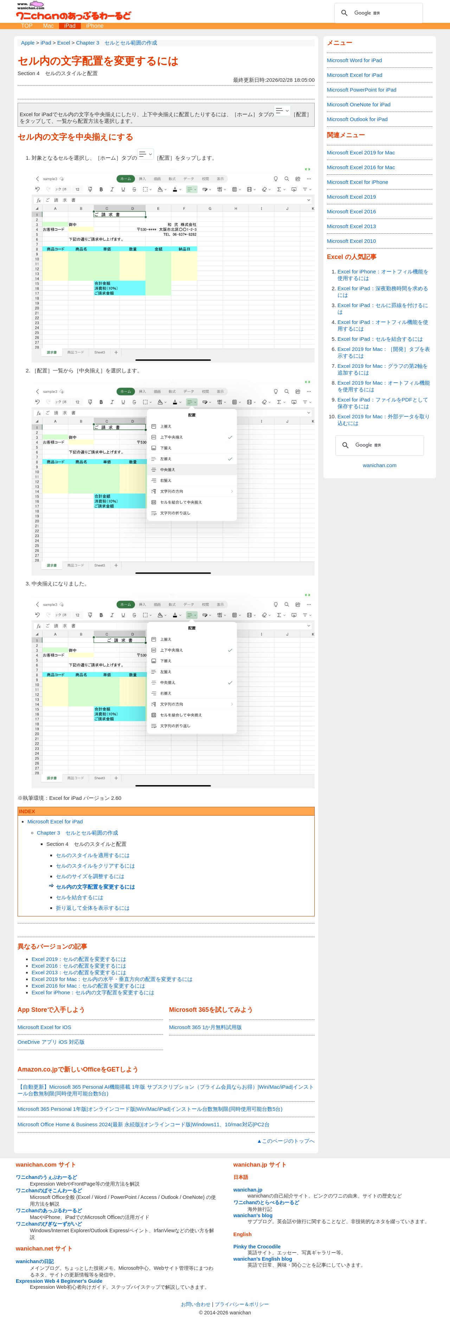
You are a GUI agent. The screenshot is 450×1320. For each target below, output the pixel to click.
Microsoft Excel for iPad (55, 821)
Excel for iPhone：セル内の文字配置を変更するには (93, 992)
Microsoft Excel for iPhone (357, 182)
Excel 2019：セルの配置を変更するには (79, 959)
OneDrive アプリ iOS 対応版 (51, 1042)
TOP (27, 26)
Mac (48, 26)
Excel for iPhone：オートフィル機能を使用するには (383, 274)
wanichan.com (380, 465)
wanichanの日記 (35, 1261)
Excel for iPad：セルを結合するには (380, 339)
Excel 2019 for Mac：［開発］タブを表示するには (384, 352)
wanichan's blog (252, 1215)
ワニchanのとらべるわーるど (266, 1202)
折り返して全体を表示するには (93, 908)
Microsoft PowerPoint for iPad (362, 90)
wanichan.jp (247, 1190)
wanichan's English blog (262, 1259)
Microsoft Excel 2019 (351, 197)
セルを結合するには (79, 897)
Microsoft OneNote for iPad (359, 104)
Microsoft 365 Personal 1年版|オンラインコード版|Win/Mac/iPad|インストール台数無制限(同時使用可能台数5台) (150, 1109)
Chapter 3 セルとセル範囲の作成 (77, 833)
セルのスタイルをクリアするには (95, 866)
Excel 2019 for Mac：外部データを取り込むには (384, 419)
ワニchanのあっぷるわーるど (49, 1210)
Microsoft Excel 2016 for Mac (361, 167)
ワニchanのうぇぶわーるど (46, 1177)
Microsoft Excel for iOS (44, 1027)
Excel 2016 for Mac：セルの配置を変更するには (88, 986)
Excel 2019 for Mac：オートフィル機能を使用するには (384, 386)
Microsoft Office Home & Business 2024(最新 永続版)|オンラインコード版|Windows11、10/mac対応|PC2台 (144, 1124)
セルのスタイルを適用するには (93, 855)
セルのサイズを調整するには (90, 876)
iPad (70, 26)
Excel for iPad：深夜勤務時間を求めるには (383, 291)
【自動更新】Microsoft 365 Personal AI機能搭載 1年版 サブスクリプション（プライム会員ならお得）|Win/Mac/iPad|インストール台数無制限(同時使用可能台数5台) (166, 1090)
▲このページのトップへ (286, 1141)
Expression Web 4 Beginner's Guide (59, 1281)
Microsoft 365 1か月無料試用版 (205, 1027)
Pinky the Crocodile (257, 1246)
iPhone (95, 26)
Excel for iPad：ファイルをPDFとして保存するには (383, 403)
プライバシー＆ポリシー (242, 1304)
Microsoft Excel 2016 (351, 211)
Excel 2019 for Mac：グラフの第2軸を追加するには (383, 369)
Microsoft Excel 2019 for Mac (361, 152)
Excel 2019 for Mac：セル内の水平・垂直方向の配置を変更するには (112, 979)
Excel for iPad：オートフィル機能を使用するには (383, 325)
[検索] (377, 13)
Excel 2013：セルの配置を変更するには (79, 972)
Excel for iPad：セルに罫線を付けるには (383, 308)
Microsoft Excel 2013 (351, 226)
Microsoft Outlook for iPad (357, 119)
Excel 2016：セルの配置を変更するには (79, 966)
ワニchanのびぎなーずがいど (49, 1224)
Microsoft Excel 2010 (351, 241)
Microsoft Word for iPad (354, 60)
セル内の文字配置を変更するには (98, 61)
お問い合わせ (196, 1304)
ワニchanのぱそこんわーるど (49, 1190)
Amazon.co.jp (38, 1069)
